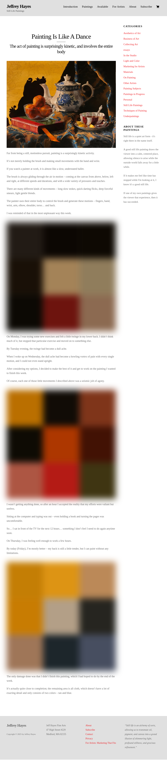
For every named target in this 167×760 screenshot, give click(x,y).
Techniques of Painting (135, 111)
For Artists (118, 6)
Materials (128, 72)
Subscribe (146, 6)
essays (127, 50)
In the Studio (130, 55)
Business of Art (131, 39)
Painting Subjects (132, 89)
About (132, 6)
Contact (89, 734)
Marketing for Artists (134, 67)
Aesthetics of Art (132, 33)
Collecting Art (131, 44)
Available (102, 6)
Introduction (70, 6)
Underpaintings (131, 116)
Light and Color (132, 61)
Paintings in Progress (134, 94)
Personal (128, 100)
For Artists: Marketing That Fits (100, 743)
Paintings (87, 6)
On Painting (130, 78)
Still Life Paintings (133, 105)
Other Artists (130, 83)
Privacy (89, 739)
